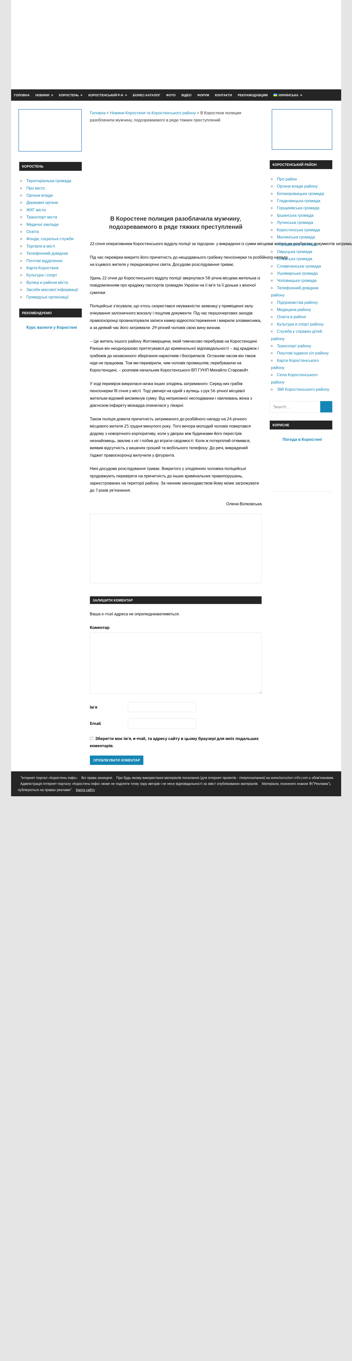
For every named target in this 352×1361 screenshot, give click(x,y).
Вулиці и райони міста (47, 282)
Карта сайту (85, 790)
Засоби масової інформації (52, 289)
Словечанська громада (299, 266)
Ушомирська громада (297, 273)
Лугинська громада (295, 222)
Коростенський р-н (105, 95)
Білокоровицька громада (300, 193)
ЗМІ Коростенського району (303, 389)
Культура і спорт (41, 274)
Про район (287, 178)
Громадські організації (47, 296)
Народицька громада (297, 244)
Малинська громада (296, 236)
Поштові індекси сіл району (303, 352)
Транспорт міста (41, 216)
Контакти (223, 95)
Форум (203, 95)
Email (95, 723)
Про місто (35, 188)
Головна (22, 95)
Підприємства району (297, 302)
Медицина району (294, 309)
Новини (42, 95)
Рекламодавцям (253, 95)
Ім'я (94, 707)
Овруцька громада (294, 251)
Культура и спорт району (300, 324)
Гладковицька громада (298, 200)
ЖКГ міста (36, 209)
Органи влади (39, 195)
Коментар (100, 627)
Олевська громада (294, 258)
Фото (171, 95)
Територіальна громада (48, 180)
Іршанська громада (295, 215)
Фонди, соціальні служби (50, 238)
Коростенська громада (298, 229)
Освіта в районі (291, 316)
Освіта (32, 231)
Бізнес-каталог (146, 95)
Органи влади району (297, 186)
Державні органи (42, 202)
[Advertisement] (245, 44)
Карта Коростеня (42, 267)
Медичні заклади (42, 224)
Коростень (69, 95)
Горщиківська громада (298, 207)
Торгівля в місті (40, 246)
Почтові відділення (44, 260)
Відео (186, 95)
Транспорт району (294, 345)
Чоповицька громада (297, 280)
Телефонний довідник (47, 253)
